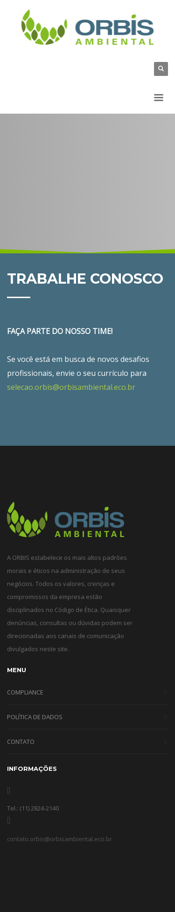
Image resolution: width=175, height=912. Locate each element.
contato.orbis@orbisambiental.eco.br (59, 839)
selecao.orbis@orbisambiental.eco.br (71, 387)
